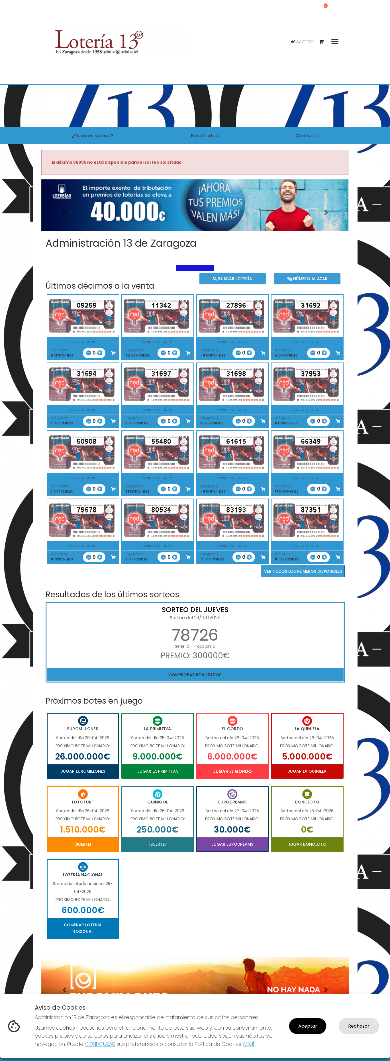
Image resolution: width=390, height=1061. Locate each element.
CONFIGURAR (100, 1044)
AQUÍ (248, 1044)
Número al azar (307, 279)
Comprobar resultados (195, 675)
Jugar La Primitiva (157, 771)
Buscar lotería (232, 279)
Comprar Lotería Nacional (83, 928)
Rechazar (358, 1026)
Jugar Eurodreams (232, 844)
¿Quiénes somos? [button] (92, 135)
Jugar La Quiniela (307, 771)
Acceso (302, 42)
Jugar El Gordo (232, 771)
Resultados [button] (204, 135)
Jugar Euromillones (83, 771)
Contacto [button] (306, 135)
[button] (64, 212)
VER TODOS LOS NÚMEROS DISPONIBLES (303, 571)
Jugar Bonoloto (307, 844)
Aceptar (307, 1026)
